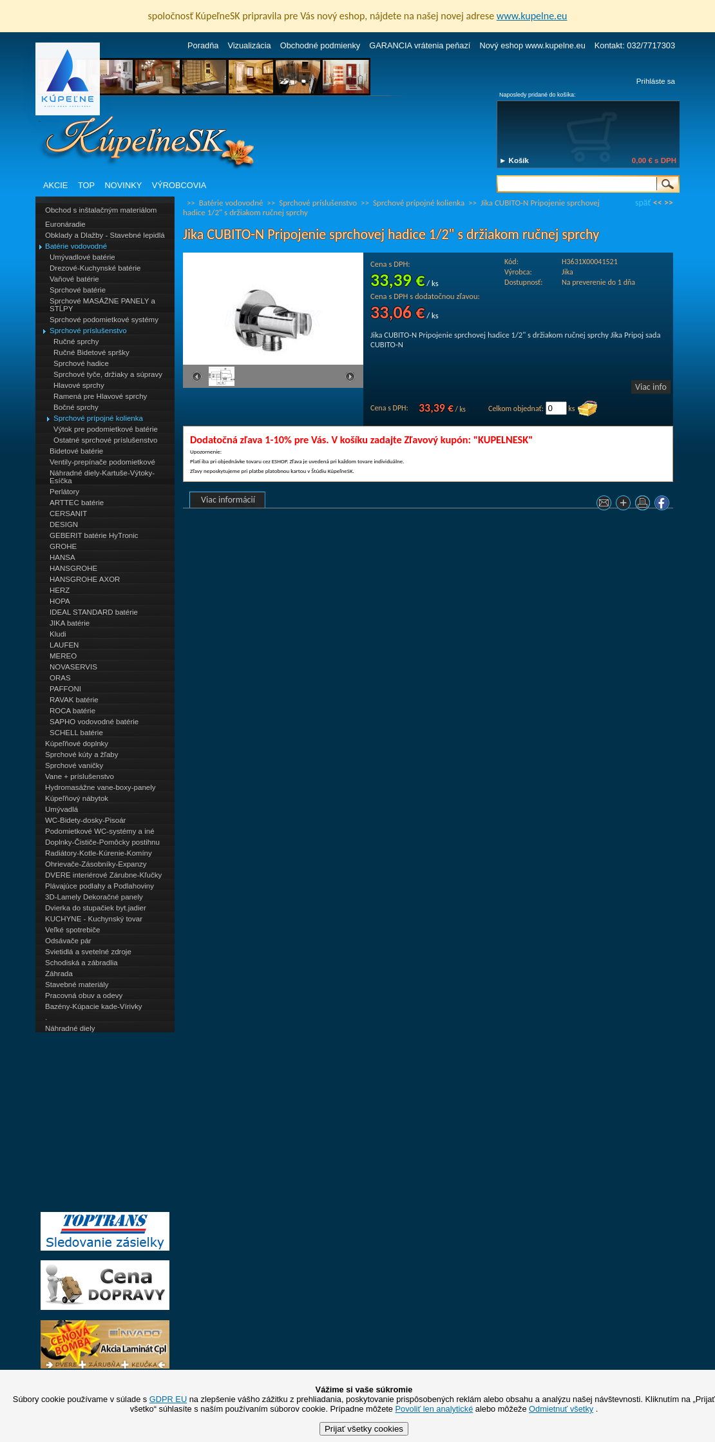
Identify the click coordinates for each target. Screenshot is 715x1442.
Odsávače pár (68, 941)
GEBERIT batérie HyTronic (94, 535)
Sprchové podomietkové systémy (104, 319)
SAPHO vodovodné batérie (94, 722)
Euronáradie (65, 224)
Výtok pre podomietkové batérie (105, 429)
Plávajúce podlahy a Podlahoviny (99, 886)
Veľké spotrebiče (72, 930)
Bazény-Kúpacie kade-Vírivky (93, 1006)
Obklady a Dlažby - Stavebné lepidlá (105, 235)
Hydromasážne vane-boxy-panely (100, 787)
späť (643, 202)
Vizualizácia (249, 45)
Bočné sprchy (76, 407)
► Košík (514, 160)
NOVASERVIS (73, 667)
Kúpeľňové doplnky (76, 743)
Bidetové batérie (76, 451)
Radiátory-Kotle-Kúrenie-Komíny (98, 853)
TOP (86, 185)
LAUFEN (64, 645)
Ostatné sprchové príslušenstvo (105, 440)
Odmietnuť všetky (561, 1409)
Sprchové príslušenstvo (88, 330)
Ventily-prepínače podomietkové (102, 462)
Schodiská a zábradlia (81, 962)
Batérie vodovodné (76, 246)
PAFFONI (65, 689)
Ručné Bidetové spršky (91, 352)
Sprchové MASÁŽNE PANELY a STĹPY (102, 304)
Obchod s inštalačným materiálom (101, 210)
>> (668, 202)
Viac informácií (228, 499)
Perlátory (64, 491)
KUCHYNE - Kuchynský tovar (93, 919)
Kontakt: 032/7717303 (635, 45)
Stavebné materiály (77, 984)
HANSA (62, 557)
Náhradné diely (70, 1028)
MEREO (63, 656)
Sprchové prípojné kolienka (98, 418)
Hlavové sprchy (78, 385)
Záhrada (59, 973)
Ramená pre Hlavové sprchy (100, 396)
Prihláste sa (655, 81)
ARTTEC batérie (77, 502)
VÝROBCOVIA (179, 185)
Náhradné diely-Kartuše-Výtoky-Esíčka (102, 477)
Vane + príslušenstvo (79, 776)
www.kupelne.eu (532, 16)
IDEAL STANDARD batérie (94, 612)
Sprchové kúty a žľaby (81, 754)
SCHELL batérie (76, 732)
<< (657, 202)
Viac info (651, 386)
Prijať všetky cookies (364, 1429)
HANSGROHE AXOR (85, 579)
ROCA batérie (72, 711)
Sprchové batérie (78, 290)
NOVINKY (123, 185)
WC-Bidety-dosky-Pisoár (85, 820)
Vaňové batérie (74, 279)
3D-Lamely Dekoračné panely (94, 897)
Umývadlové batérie (82, 257)
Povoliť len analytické (434, 1409)
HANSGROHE (73, 568)
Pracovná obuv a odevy (83, 995)
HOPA (60, 601)
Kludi (58, 634)
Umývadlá (61, 809)
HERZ (60, 590)
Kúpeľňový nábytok (76, 798)
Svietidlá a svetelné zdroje (88, 952)
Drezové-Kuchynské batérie (95, 268)
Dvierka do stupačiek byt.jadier (95, 908)
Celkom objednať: (516, 408)
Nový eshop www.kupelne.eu (532, 45)
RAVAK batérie (74, 700)
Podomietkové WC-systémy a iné (100, 831)
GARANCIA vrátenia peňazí (419, 45)
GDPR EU (168, 1399)
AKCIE (55, 185)
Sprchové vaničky (74, 765)
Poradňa (202, 45)
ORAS (60, 678)
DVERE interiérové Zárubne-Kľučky (103, 875)
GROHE (63, 546)
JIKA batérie (70, 623)
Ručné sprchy (76, 341)
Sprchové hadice (81, 363)
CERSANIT (68, 513)
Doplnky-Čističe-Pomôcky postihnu (102, 842)
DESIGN (64, 524)
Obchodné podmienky (320, 45)
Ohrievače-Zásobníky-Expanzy (95, 864)
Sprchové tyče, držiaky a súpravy (107, 374)
